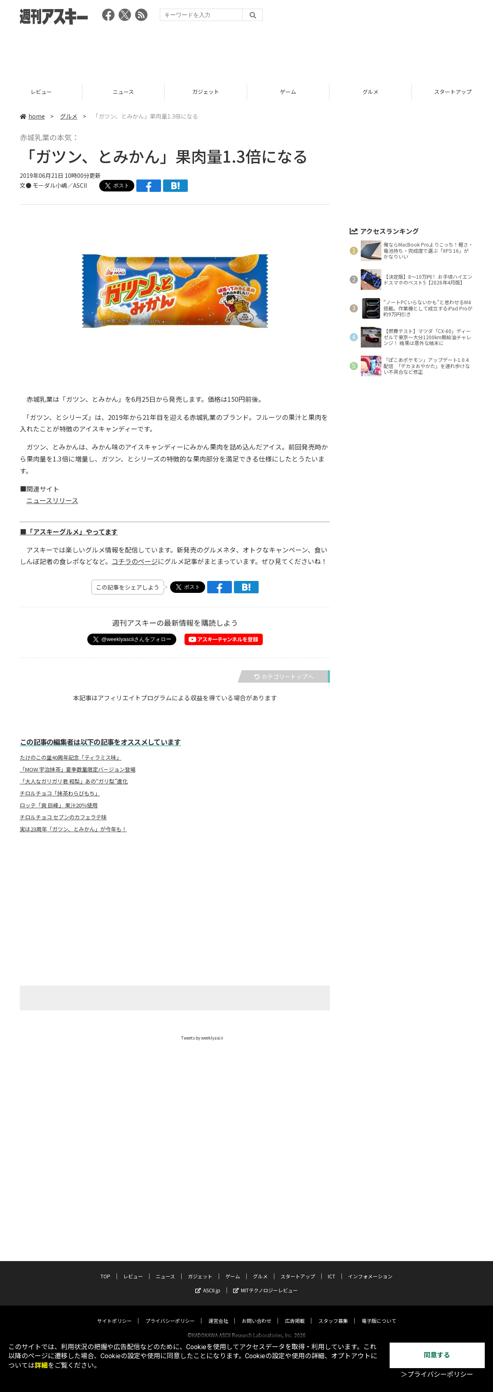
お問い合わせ (256, 1312)
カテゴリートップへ (283, 676)
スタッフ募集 (333, 1312)
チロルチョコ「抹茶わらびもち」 (60, 793)
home (32, 116)
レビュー (123, 92)
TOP (41, 92)
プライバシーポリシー (170, 1312)
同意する (437, 1355)
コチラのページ (135, 561)
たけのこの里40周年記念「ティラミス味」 (70, 757)
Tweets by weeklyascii (202, 1038)
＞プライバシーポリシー (437, 1374)
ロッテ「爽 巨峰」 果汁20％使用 (59, 805)
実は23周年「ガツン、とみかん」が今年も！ (73, 829)
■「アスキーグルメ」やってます (69, 531)
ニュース (205, 92)
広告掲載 (295, 1312)
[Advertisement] (247, 51)
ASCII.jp (207, 1282)
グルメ (68, 116)
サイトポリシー (114, 1312)
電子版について (379, 1312)
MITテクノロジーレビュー (265, 1282)
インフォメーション (370, 1268)
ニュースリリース (52, 500)
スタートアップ (297, 1268)
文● (26, 185)
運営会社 (218, 1312)
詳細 (41, 1365)
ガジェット (288, 92)
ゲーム (370, 92)
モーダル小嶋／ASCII (60, 185)
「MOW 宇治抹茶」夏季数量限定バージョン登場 (78, 769)
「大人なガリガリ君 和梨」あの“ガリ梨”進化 (74, 781)
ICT (331, 1268)
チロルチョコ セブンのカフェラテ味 (63, 817)
